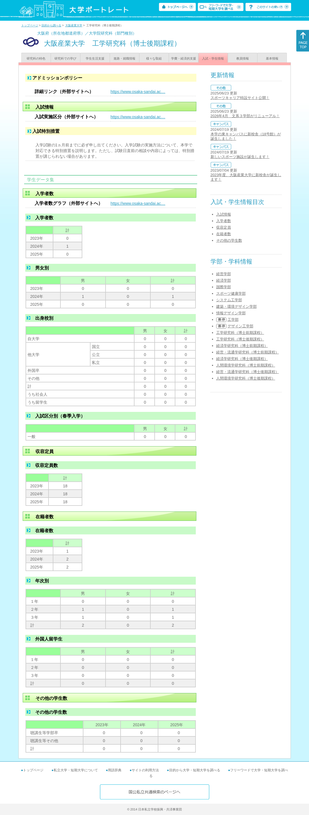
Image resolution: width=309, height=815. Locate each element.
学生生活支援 (95, 58)
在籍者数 (223, 234)
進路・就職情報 (124, 58)
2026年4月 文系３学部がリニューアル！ (245, 116)
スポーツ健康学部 (231, 293)
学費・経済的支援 (183, 58)
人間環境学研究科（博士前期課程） (245, 365)
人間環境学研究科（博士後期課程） (245, 378)
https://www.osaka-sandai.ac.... (138, 91)
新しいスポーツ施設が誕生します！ (240, 157)
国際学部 (223, 287)
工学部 (233, 319)
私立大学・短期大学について (76, 770)
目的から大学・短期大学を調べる (194, 770)
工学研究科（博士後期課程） (240, 339)
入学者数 (223, 221)
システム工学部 (229, 300)
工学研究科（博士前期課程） (240, 332)
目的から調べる (51, 25)
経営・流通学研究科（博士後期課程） (247, 372)
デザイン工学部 (240, 326)
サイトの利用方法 (145, 770)
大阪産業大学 (73, 25)
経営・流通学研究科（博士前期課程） (247, 352)
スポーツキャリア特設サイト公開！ (240, 98)
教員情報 (242, 58)
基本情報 (272, 58)
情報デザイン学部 (231, 313)
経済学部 (223, 280)
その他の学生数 (229, 240)
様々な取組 (154, 58)
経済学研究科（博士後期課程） (242, 359)
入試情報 (223, 214)
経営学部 (223, 274)
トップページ (29, 25)
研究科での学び (65, 58)
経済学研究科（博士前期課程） (242, 346)
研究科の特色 (36, 58)
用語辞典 (114, 770)
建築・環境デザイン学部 (236, 306)
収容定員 (223, 227)
